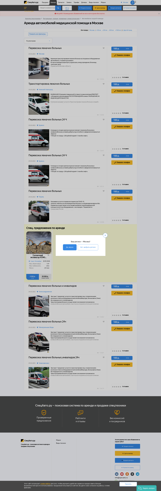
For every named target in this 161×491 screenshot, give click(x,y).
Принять (128, 484)
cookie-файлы (45, 484)
